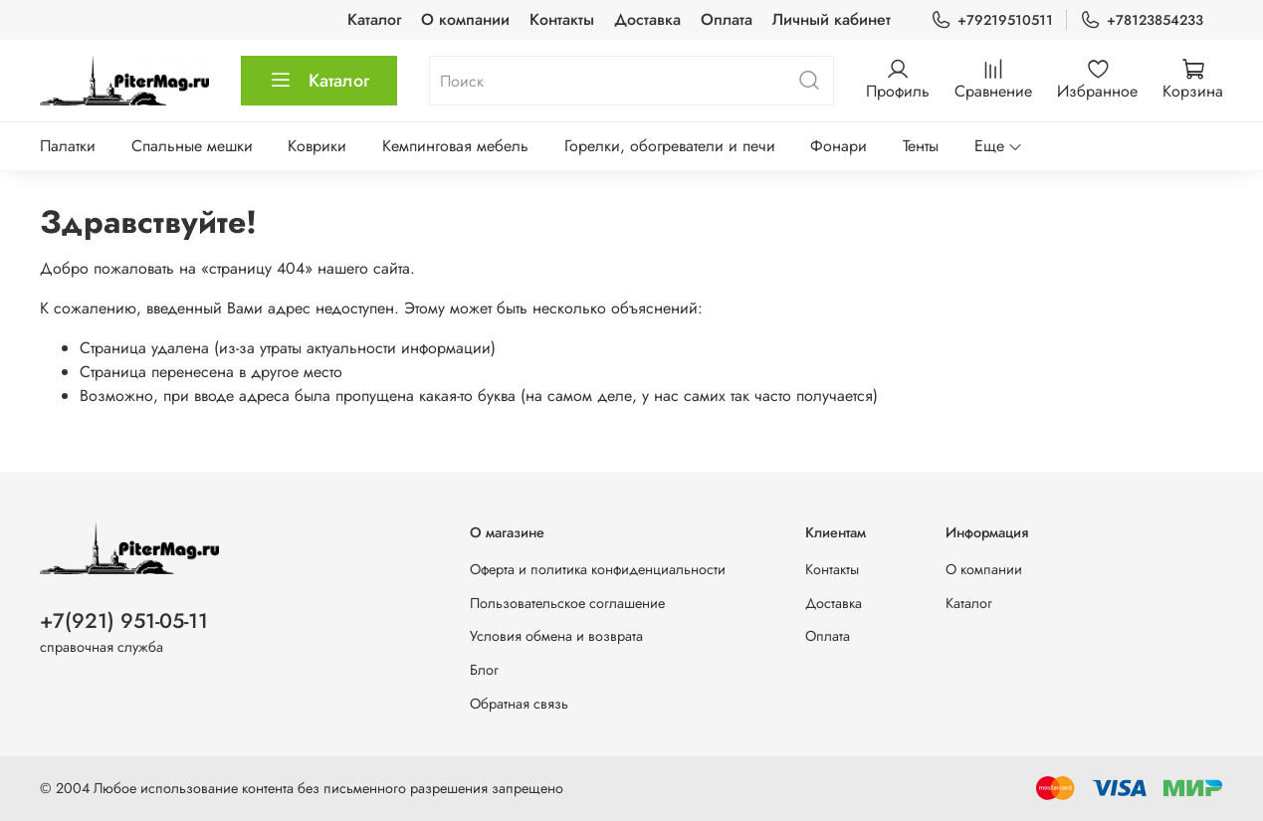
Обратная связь (519, 704)
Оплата (726, 19)
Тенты (921, 145)
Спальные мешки (192, 145)
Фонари (838, 145)
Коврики (317, 145)
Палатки (68, 145)
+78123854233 (1141, 20)
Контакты (561, 19)
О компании (465, 19)
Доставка (647, 19)
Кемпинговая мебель (455, 145)
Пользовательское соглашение (567, 603)
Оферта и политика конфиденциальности (598, 569)
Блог (484, 670)
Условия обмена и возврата (556, 636)
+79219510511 (992, 20)
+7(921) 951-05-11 (124, 621)
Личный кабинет (831, 19)
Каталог (374, 19)
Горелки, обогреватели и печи (669, 145)
